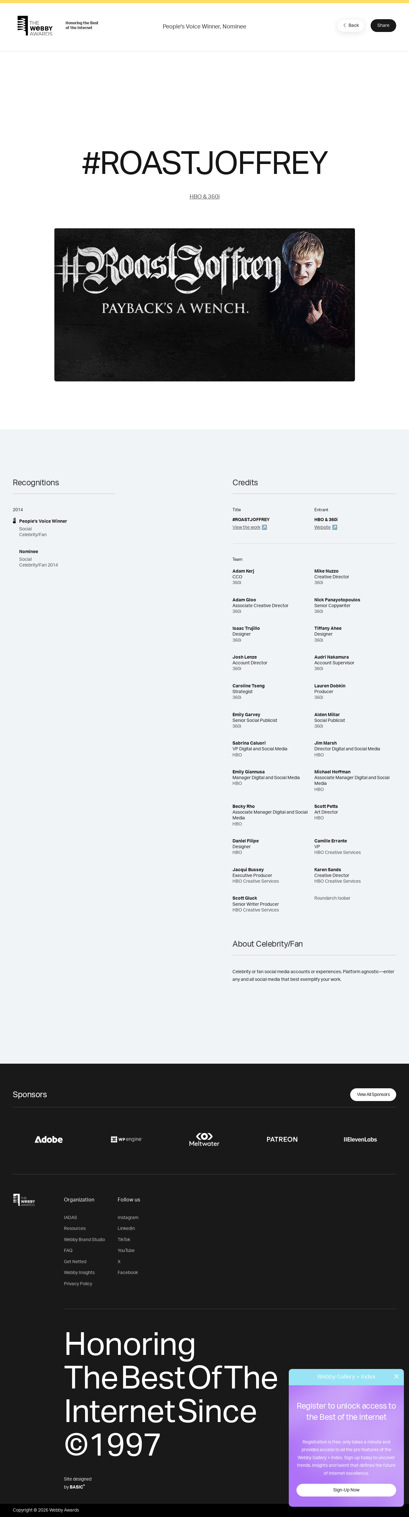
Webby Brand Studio (84, 1240)
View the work (246, 527)
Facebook (128, 1273)
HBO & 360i (205, 197)
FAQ (68, 1250)
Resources (75, 1228)
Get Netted (75, 1262)
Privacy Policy (78, 1284)
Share (383, 25)
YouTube (126, 1250)
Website (322, 527)
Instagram (128, 1218)
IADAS (70, 1218)
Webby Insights (79, 1273)
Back (350, 25)
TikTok (124, 1240)
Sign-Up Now (346, 1490)
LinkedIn (126, 1228)
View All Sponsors (373, 1094)
